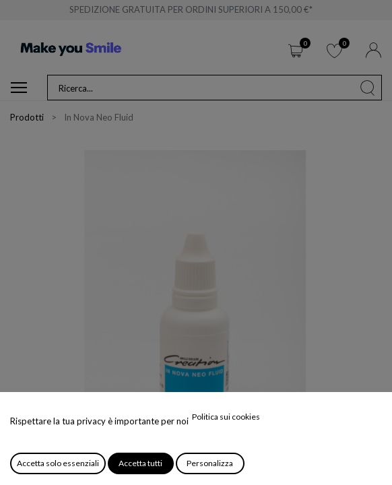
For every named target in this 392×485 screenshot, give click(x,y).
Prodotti (27, 117)
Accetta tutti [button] (140, 463)
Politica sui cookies (226, 417)
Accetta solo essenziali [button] (58, 463)
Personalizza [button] (210, 463)
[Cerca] (368, 87)
